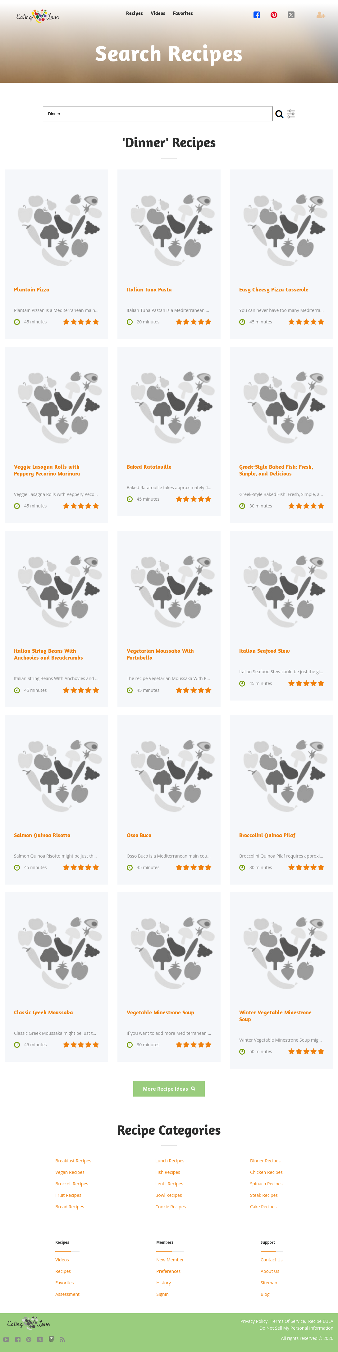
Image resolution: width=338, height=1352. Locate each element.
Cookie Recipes (170, 1207)
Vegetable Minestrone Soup (160, 1012)
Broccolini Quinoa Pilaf (267, 835)
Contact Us (272, 1260)
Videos (158, 13)
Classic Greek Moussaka (43, 1012)
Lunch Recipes (169, 1161)
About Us (270, 1271)
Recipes (134, 13)
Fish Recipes (167, 1172)
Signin (162, 1294)
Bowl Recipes (168, 1195)
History (163, 1283)
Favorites (183, 13)
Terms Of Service (288, 1321)
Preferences (168, 1271)
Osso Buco (139, 835)
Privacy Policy (253, 1321)
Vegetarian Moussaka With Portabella (160, 654)
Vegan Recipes (69, 1172)
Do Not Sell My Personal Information (296, 1328)
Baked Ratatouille (149, 466)
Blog (265, 1294)
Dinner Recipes (265, 1161)
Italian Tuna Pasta (149, 289)
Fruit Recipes (68, 1195)
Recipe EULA (320, 1321)
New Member (170, 1260)
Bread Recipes (69, 1207)
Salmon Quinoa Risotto (42, 835)
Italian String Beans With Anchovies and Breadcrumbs (48, 654)
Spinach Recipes (266, 1184)
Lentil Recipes (169, 1184)
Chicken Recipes (266, 1172)
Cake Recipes (263, 1207)
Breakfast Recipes (73, 1161)
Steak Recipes (264, 1195)
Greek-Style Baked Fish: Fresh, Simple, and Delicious (276, 470)
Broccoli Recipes (71, 1184)
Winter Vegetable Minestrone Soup (275, 1016)
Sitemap (269, 1283)
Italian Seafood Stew (264, 650)
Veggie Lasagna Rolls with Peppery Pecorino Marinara (47, 470)
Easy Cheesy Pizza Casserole (273, 289)
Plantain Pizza (31, 289)
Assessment (67, 1294)
